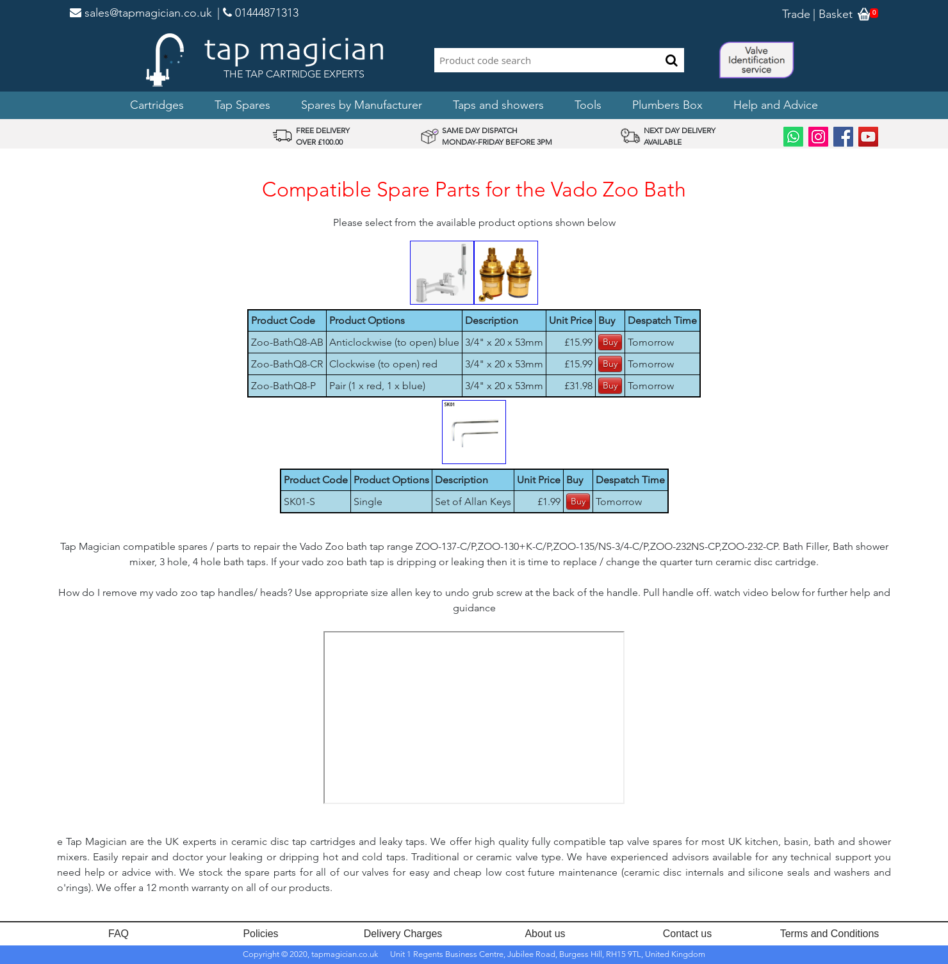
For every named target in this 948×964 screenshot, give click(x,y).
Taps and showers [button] (498, 105)
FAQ (118, 933)
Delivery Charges (403, 933)
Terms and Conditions (829, 933)
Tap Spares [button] (242, 105)
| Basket (833, 14)
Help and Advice (775, 105)
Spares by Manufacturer (361, 105)
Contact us (687, 933)
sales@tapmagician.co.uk (141, 13)
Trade (796, 14)
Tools (588, 105)
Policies (260, 933)
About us (545, 933)
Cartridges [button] (157, 105)
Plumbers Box (667, 105)
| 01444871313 (257, 13)
